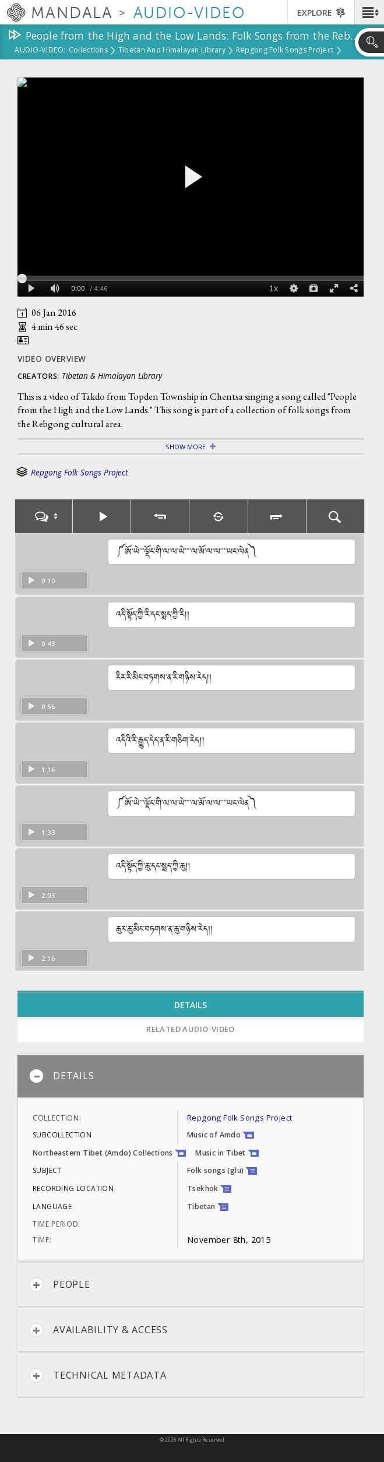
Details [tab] (190, 1004)
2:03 (41, 895)
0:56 (41, 706)
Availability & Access (98, 1330)
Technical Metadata (98, 1375)
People (59, 1284)
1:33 (41, 832)
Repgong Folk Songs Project (284, 51)
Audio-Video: (40, 51)
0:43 (41, 643)
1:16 (41, 769)
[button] (369, 12)
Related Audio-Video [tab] (190, 1029)
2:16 (41, 958)
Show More (185, 446)
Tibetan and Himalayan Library (172, 51)
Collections (88, 51)
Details (61, 1076)
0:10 (41, 580)
